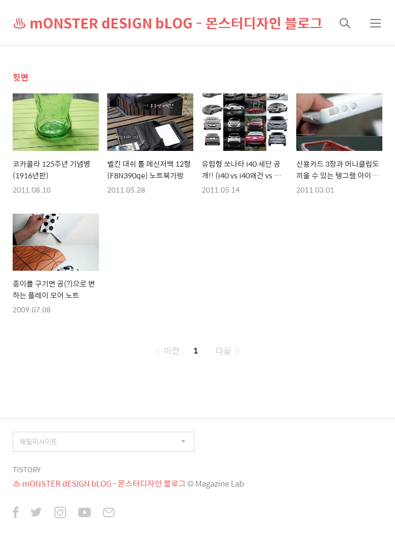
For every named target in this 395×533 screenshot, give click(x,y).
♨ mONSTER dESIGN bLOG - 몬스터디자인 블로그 (168, 22)
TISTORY (27, 469)
